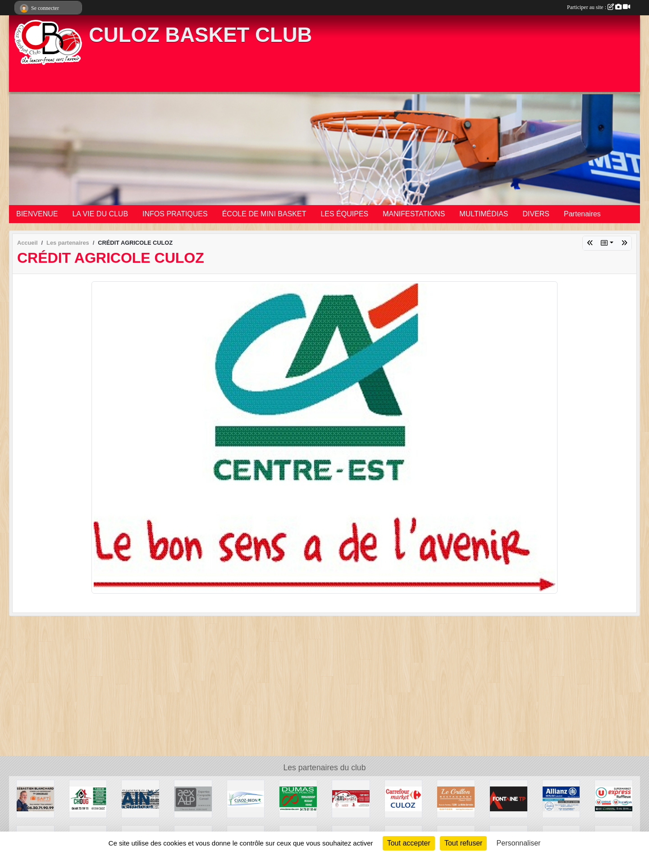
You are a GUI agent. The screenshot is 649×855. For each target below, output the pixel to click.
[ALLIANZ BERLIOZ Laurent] (561, 798)
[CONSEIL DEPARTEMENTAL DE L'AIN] (140, 798)
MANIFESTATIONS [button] (414, 214)
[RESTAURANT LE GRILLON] (456, 798)
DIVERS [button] (535, 214)
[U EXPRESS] (613, 798)
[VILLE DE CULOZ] (246, 798)
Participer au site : (598, 7)
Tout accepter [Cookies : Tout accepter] (408, 843)
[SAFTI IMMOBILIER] (35, 798)
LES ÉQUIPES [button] (344, 214)
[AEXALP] (193, 798)
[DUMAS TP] (298, 798)
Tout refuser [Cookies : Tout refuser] (463, 843)
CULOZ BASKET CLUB (200, 34)
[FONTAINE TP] (508, 798)
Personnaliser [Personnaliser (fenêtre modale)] (519, 843)
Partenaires (582, 214)
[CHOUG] (88, 798)
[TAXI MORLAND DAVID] (351, 798)
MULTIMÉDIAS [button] (483, 214)
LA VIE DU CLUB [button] (100, 214)
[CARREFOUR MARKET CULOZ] (403, 798)
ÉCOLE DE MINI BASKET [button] (264, 214)
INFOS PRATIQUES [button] (175, 214)
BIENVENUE (37, 214)
